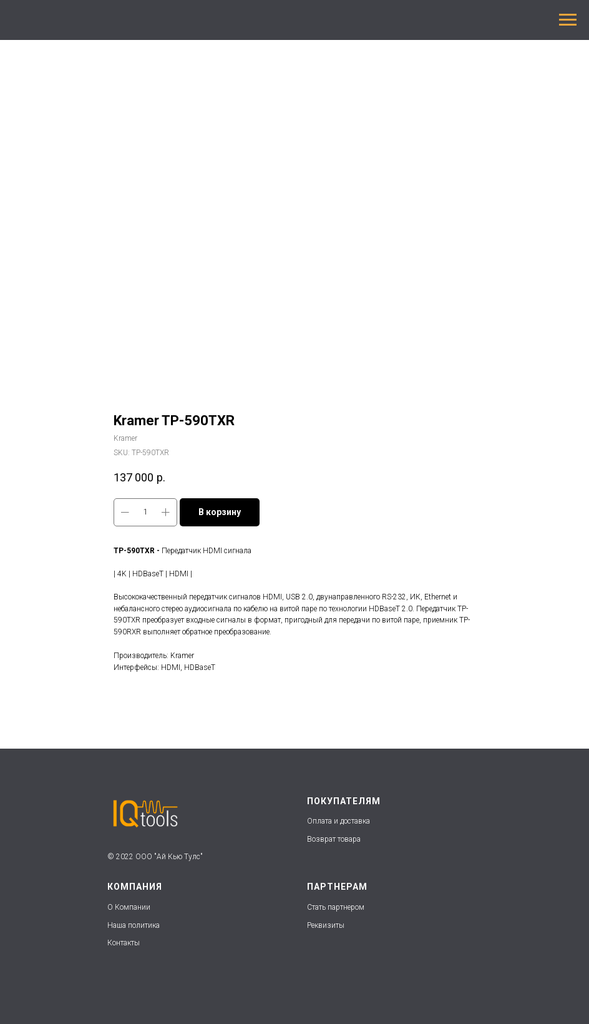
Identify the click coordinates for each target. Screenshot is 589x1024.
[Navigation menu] (568, 20)
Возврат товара (334, 839)
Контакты (123, 942)
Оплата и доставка (338, 821)
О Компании (128, 907)
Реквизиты (325, 925)
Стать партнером (335, 907)
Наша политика (134, 925)
